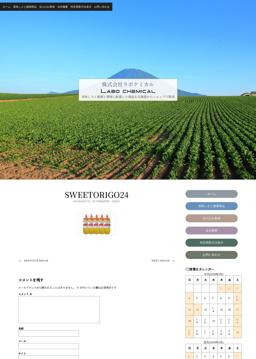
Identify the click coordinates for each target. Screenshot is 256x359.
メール (22, 341)
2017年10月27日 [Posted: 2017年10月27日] (81, 201)
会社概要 (62, 6)
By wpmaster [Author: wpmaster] (101, 201)
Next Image (160, 260)
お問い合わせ (102, 6)
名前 (21, 328)
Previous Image (36, 260)
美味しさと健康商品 (25, 6)
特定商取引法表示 (81, 6)
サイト (22, 353)
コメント (25, 294)
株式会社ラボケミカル (128, 84)
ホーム (6, 6)
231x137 (116, 201)
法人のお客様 (47, 6)
